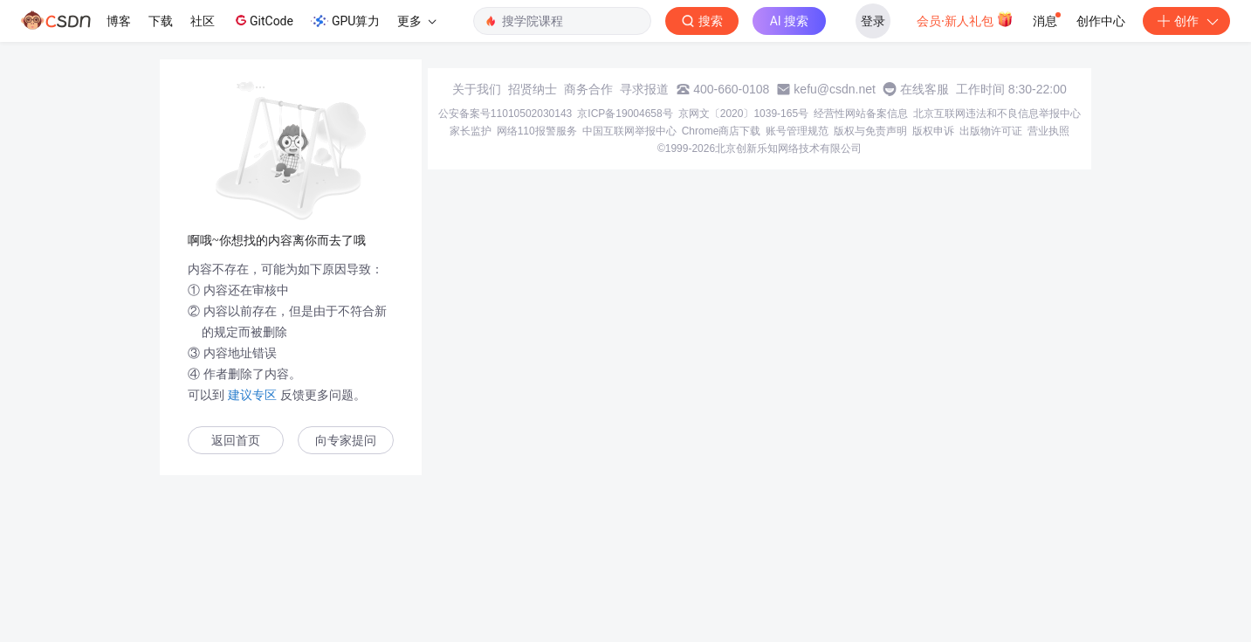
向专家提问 (345, 440)
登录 (873, 21)
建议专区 (252, 395)
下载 (160, 21)
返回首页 (235, 440)
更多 (416, 21)
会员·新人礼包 (965, 19)
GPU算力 (345, 21)
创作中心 (1100, 21)
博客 (119, 21)
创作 (1186, 21)
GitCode (262, 20)
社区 (202, 21)
